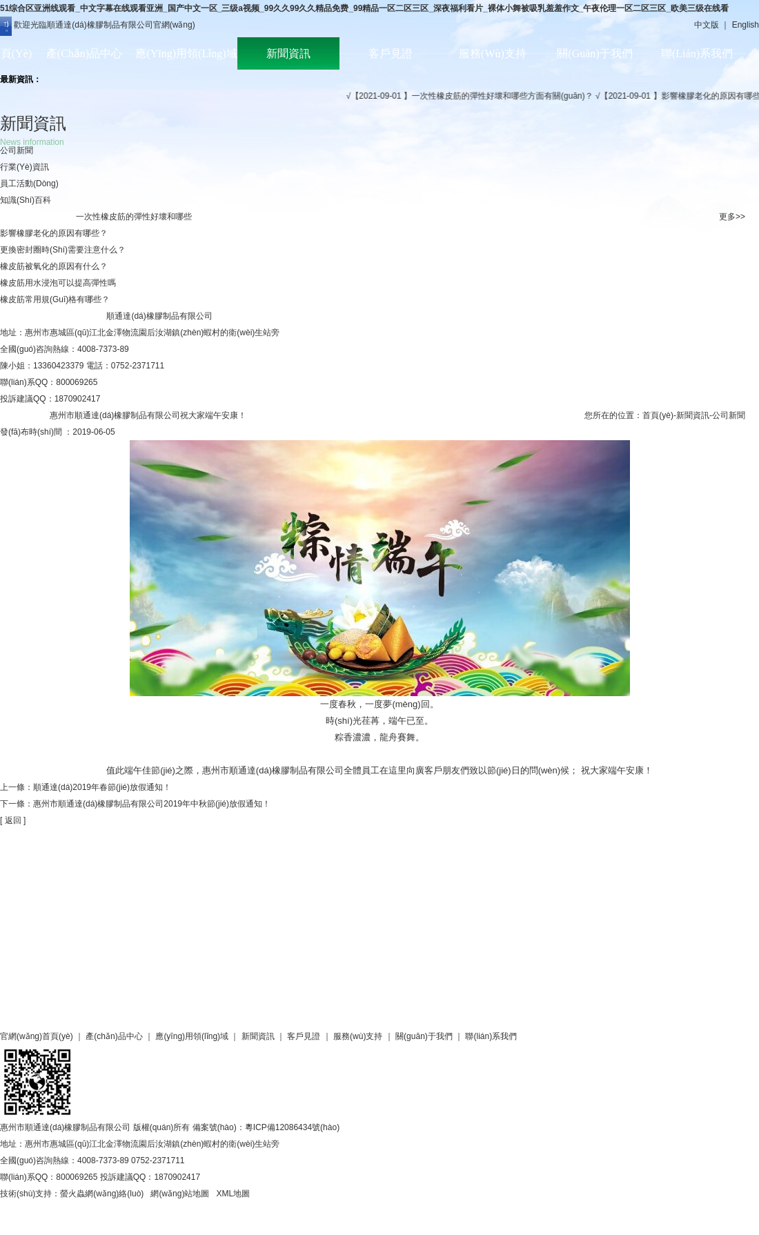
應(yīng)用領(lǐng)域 (186, 53)
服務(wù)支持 (492, 53)
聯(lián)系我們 (697, 53)
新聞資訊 (288, 53)
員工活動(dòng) (29, 183)
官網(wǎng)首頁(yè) (36, 1036)
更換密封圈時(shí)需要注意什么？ (63, 250)
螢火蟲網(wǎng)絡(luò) (102, 1193)
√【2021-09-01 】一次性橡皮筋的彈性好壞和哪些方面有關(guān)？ (475, 96)
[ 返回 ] (13, 820)
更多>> (732, 216)
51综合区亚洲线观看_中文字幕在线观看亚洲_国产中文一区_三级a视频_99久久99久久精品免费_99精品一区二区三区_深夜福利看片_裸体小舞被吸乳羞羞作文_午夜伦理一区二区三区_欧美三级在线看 (364, 8)
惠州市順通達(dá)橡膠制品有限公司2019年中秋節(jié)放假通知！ (151, 804)
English (745, 25)
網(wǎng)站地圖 (179, 1193)
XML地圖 (233, 1193)
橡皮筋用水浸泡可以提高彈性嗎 (58, 283)
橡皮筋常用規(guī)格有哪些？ (55, 299)
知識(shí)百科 (25, 200)
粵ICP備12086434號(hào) (292, 1127)
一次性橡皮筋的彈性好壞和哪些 (134, 216)
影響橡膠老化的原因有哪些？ (54, 233)
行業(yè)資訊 (24, 167)
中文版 (706, 25)
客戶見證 (390, 53)
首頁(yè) (657, 415)
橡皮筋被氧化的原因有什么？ (54, 266)
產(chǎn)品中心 (84, 53)
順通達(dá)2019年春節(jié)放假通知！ (102, 787)
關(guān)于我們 (594, 53)
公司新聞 (16, 150)
